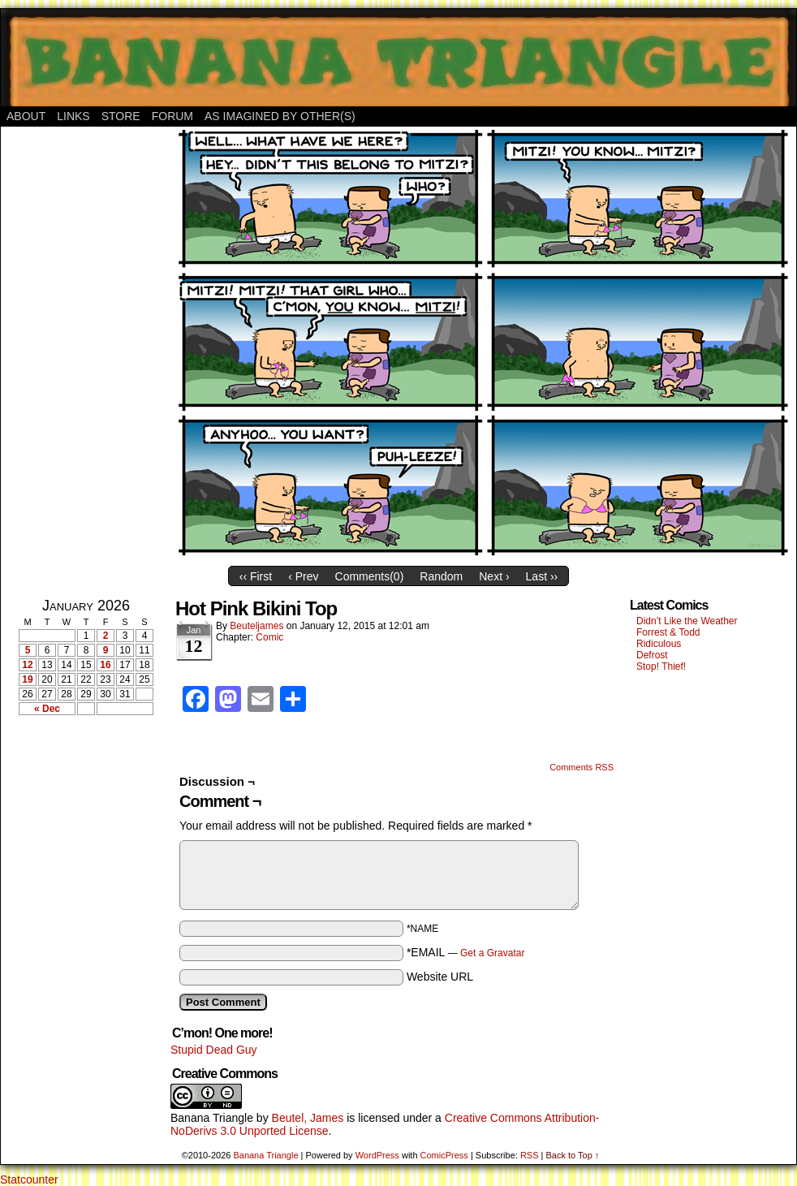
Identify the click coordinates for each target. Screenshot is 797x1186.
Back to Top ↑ (572, 1155)
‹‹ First (255, 576)
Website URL (440, 976)
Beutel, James (308, 1117)
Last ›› (542, 576)
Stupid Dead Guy (213, 1049)
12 (27, 665)
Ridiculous (658, 643)
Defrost (652, 655)
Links (73, 116)
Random (441, 576)
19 (27, 679)
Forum (172, 116)
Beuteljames (256, 626)
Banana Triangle (211, 1117)
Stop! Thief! (661, 666)
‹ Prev (303, 576)
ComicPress (444, 1155)
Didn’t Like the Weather (687, 621)
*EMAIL (466, 952)
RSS (529, 1155)
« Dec (47, 708)
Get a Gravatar (492, 953)
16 (105, 665)
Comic (269, 637)
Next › (494, 576)
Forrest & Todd (668, 632)
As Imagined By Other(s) (280, 116)
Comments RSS (581, 767)
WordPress (377, 1155)
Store (120, 116)
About (25, 116)
